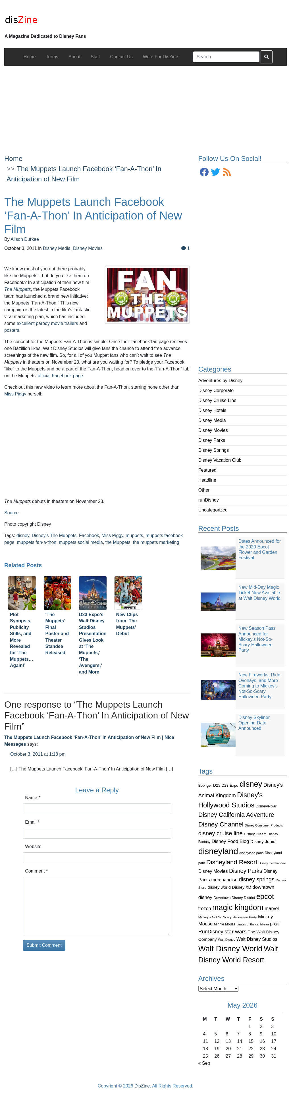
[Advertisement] (145, 105)
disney (22, 535)
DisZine (142, 1086)
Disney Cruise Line (217, 400)
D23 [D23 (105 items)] (216, 785)
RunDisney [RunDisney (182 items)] (210, 932)
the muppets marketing (156, 542)
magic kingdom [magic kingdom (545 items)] (237, 907)
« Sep (204, 1063)
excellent (26, 323)
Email (32, 822)
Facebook (89, 535)
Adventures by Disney (220, 380)
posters (11, 330)
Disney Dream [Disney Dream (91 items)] (255, 834)
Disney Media (212, 420)
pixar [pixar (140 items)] (275, 923)
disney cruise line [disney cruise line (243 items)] (220, 833)
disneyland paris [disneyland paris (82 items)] (251, 853)
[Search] (226, 56)
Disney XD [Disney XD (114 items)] (241, 887)
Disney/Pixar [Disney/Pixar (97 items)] (266, 806)
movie (57, 323)
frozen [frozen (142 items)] (204, 908)
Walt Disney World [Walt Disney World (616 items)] (230, 948)
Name (32, 797)
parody (43, 323)
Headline (207, 480)
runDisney (208, 500)
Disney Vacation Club (220, 460)
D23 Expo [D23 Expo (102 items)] (230, 785)
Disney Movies (213, 430)
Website (33, 846)
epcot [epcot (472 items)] (265, 896)
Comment (36, 871)
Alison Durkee (25, 239)
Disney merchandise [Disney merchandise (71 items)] (272, 863)
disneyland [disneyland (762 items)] (218, 851)
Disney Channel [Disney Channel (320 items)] (221, 824)
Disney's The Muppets (54, 535)
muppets (134, 535)
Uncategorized (213, 509)
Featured (207, 470)
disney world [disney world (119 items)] (219, 887)
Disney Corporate (216, 390)
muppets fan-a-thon (36, 542)
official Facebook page (60, 375)
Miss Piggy (15, 393)
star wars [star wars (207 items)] (235, 932)
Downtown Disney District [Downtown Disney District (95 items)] (234, 898)
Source (11, 512)
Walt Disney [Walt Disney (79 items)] (226, 939)
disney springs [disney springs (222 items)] (256, 879)
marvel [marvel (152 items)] (272, 908)
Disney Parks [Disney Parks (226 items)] (245, 871)
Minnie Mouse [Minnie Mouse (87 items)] (224, 924)
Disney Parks (211, 440)
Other (204, 490)
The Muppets (17, 289)
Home (13, 158)
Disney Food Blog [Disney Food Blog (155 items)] (230, 841)
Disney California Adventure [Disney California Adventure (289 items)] (236, 814)
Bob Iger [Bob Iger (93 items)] (205, 786)
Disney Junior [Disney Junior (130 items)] (263, 841)
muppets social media (81, 542)
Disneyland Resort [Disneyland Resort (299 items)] (231, 862)
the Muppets (117, 542)
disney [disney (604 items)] (251, 784)
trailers (71, 323)
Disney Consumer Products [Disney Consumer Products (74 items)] (264, 825)
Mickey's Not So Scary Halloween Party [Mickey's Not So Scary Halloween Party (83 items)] (227, 917)
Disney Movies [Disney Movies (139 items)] (213, 871)
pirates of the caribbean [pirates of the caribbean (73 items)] (253, 924)
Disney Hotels (212, 410)
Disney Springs (213, 450)
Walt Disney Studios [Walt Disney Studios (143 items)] (256, 939)
